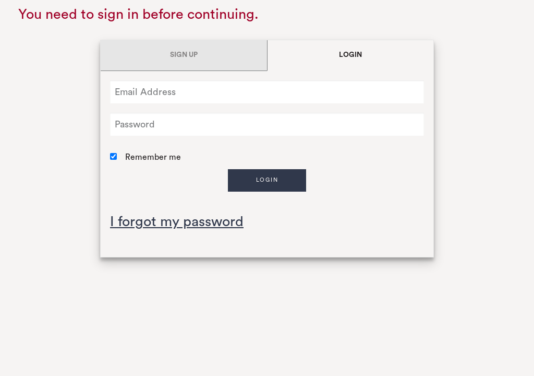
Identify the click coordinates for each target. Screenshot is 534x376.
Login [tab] (350, 54)
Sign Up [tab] (184, 54)
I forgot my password (177, 222)
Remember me (153, 157)
